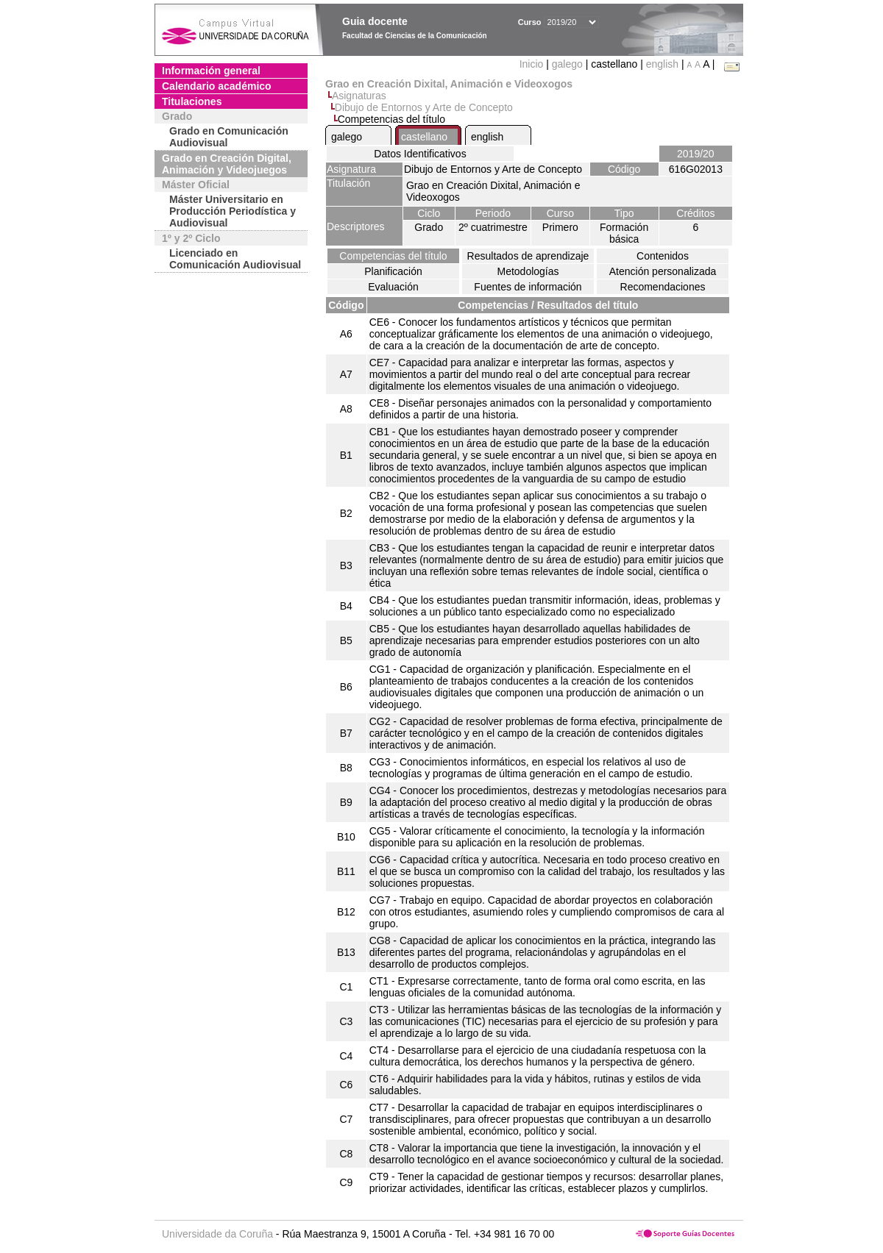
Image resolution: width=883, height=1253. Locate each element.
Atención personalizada (663, 271)
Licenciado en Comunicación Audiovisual (235, 259)
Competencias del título (393, 256)
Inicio (533, 64)
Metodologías (527, 271)
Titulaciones (191, 101)
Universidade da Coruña (217, 1234)
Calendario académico (217, 86)
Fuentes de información (527, 287)
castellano (424, 137)
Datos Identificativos (420, 154)
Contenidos (662, 256)
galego (567, 64)
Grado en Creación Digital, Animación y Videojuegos (226, 164)
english (662, 64)
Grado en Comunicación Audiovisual (228, 137)
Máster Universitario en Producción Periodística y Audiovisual (232, 211)
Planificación (393, 271)
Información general (211, 70)
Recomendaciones (663, 287)
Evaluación (393, 287)
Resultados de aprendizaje (528, 256)
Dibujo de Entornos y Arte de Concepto (424, 107)
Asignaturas (359, 95)
